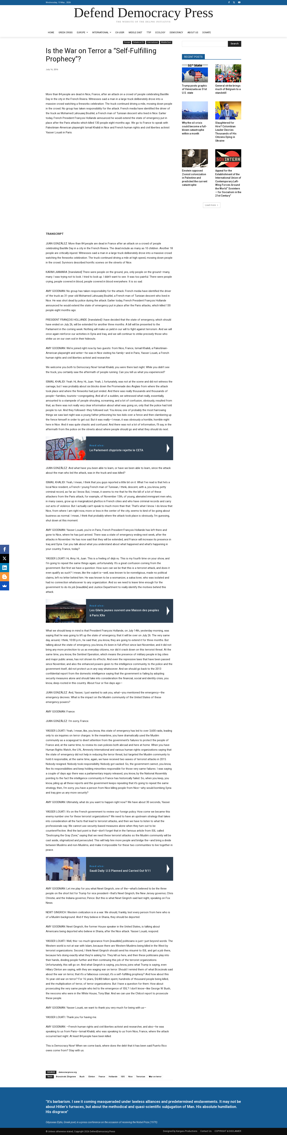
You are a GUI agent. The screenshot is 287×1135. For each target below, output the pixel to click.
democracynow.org (68, 1072)
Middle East (166, 42)
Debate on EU (138, 42)
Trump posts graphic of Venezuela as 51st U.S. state (194, 89)
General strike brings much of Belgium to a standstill (228, 89)
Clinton (91, 1076)
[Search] (234, 44)
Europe (127, 42)
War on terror (155, 1076)
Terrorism (140, 1076)
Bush (82, 1076)
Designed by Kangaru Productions (60, 25)
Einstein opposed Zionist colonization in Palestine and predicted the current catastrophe (194, 177)
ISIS (123, 1076)
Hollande (113, 1076)
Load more (211, 205)
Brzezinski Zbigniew (66, 1076)
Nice (130, 1076)
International (152, 42)
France (102, 1076)
